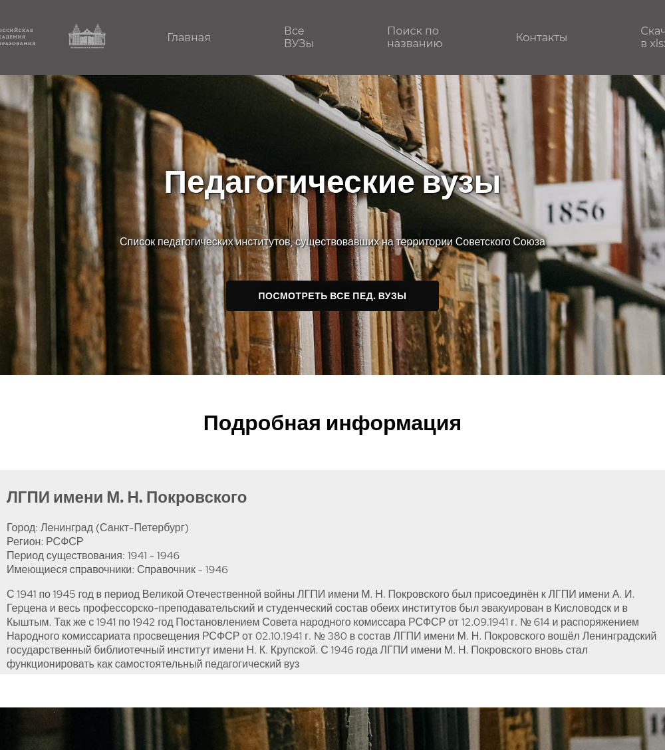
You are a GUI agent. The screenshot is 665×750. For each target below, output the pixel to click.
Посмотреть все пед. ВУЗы (333, 296)
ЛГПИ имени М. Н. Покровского (127, 497)
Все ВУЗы (299, 37)
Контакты (541, 37)
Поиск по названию (414, 37)
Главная (189, 37)
